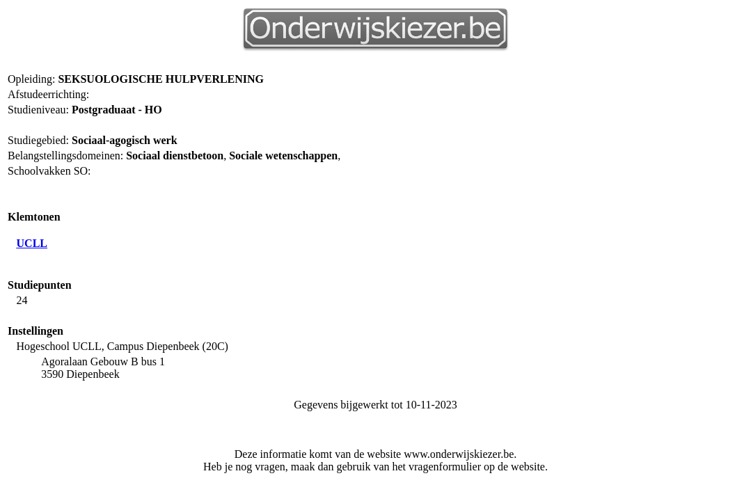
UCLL (32, 243)
